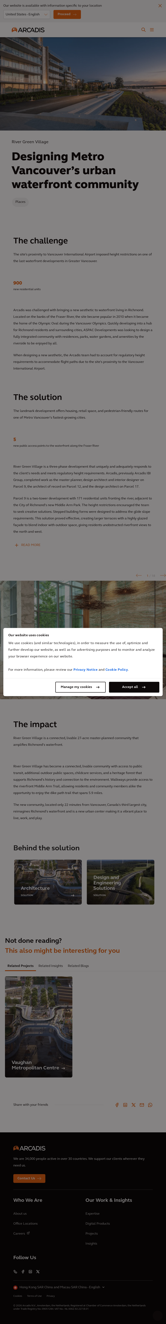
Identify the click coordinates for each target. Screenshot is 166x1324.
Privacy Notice (85, 670)
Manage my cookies (76, 687)
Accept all (130, 687)
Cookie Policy (116, 670)
